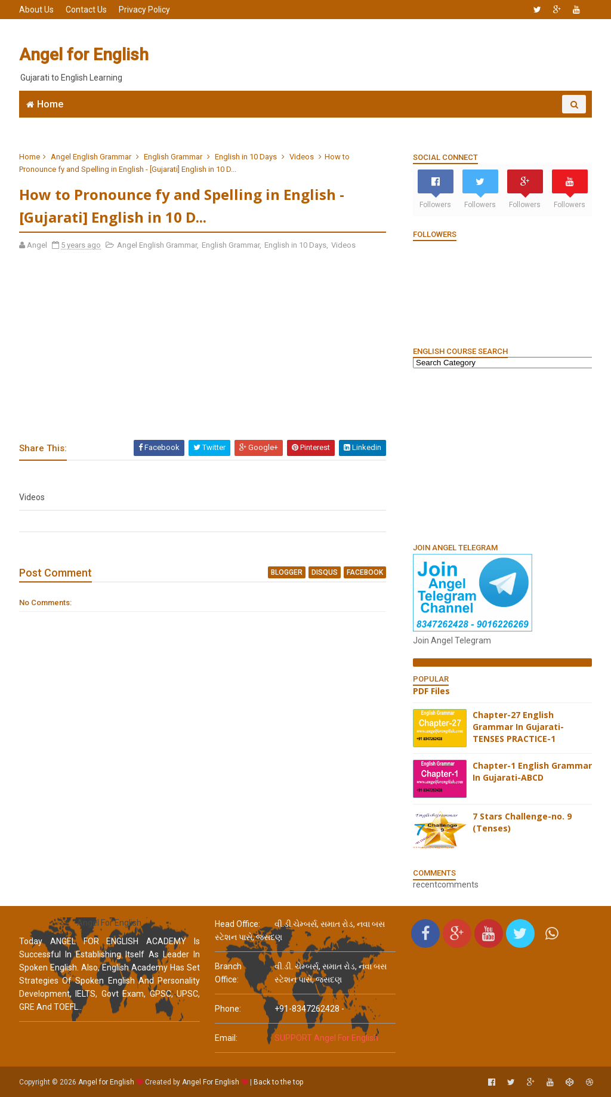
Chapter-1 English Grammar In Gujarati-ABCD (532, 771)
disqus (324, 572)
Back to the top (278, 1082)
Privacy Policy (144, 9)
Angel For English (210, 1082)
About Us (36, 9)
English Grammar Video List (511, 122)
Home (50, 104)
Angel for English (84, 54)
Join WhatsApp (204, 122)
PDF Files (431, 691)
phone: (228, 1008)
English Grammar (389, 122)
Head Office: (237, 924)
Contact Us (86, 9)
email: (226, 1038)
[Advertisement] (374, 55)
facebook (365, 572)
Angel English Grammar (91, 156)
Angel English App (117, 122)
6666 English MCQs (294, 122)
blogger (287, 572)
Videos (301, 156)
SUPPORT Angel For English (326, 1038)
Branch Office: (228, 973)
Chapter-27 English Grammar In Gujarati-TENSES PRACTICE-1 (518, 726)
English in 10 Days (246, 156)
